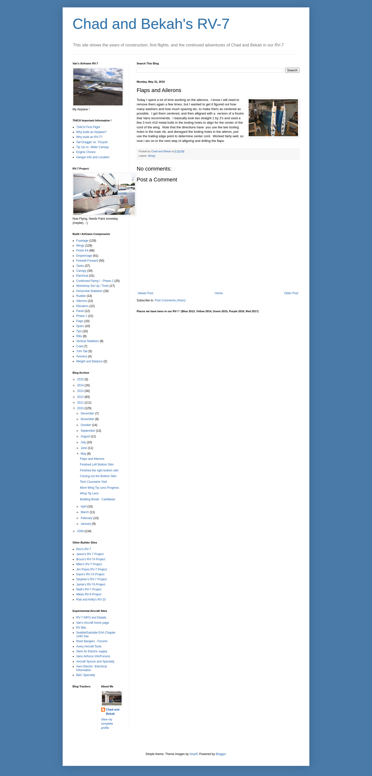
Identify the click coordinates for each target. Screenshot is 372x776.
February (87, 518)
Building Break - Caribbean (97, 499)
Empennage (84, 255)
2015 (81, 379)
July (84, 442)
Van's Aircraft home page (92, 622)
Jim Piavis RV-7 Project (91, 569)
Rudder (81, 296)
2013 (81, 391)
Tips (79, 331)
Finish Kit (82, 250)
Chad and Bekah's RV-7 (151, 24)
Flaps (79, 321)
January (86, 523)
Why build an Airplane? (91, 132)
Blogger (221, 754)
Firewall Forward (87, 260)
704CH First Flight (88, 127)
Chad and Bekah (113, 712)
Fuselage (82, 240)
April (84, 506)
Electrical (82, 275)
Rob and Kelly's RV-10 (91, 599)
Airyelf (193, 754)
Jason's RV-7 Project (90, 554)
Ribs (79, 336)
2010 (81, 408)
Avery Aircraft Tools (88, 646)
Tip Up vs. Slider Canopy (92, 147)
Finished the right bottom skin (99, 470)
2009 (81, 531)
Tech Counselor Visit (93, 482)
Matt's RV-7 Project (88, 589)
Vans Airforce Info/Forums (93, 656)
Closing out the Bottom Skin (98, 476)
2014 (81, 385)
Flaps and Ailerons (92, 459)
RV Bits (81, 627)
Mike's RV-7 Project (89, 564)
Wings (151, 155)
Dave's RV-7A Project (90, 574)
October (86, 425)
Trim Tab (82, 351)
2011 (81, 402)
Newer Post (145, 293)
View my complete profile (107, 724)
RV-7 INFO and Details (91, 617)
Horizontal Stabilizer (89, 291)
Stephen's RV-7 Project (91, 579)
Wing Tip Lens (89, 493)
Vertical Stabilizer (87, 341)
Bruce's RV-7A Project (90, 559)
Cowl (79, 346)
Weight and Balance (89, 361)
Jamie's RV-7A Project (90, 584)
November (88, 419)
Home (219, 293)
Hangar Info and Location (93, 157)
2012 (81, 397)
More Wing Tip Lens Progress (99, 487)
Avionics (81, 356)
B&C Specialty (85, 675)
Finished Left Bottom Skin (97, 464)
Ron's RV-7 (83, 549)
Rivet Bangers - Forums (92, 641)
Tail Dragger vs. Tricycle (92, 142)
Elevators (82, 306)
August (86, 436)
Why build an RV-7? (89, 137)
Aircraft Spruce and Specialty (95, 661)
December (88, 413)
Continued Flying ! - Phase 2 (94, 281)
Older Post (291, 293)
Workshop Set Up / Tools (92, 286)
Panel (80, 311)
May (84, 453)
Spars (80, 326)
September (88, 430)
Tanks (80, 266)
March (85, 512)
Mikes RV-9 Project (88, 594)
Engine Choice (85, 152)
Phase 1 (81, 316)
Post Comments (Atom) (170, 300)
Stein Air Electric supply (91, 651)
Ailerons (81, 301)
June (84, 448)
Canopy (81, 270)
